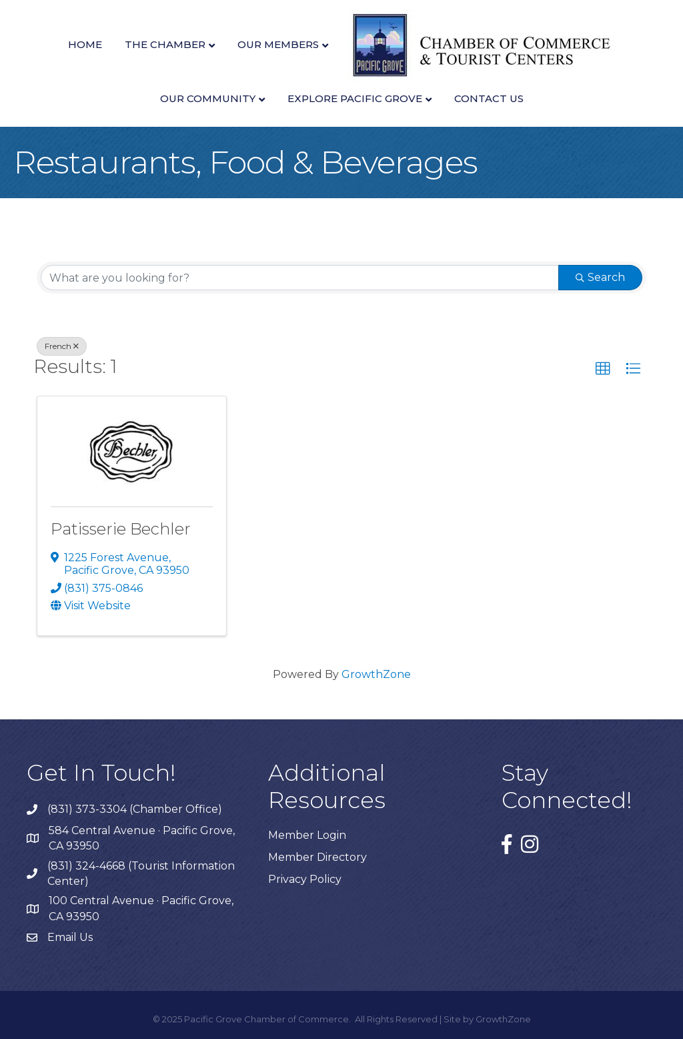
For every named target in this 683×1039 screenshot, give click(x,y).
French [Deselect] (62, 346)
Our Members (278, 44)
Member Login (307, 835)
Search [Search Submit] (600, 277)
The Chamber (165, 44)
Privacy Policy (305, 879)
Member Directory (317, 857)
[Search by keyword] (300, 277)
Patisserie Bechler (121, 529)
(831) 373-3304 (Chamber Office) (134, 809)
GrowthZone (376, 674)
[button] (603, 369)
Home (85, 44)
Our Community (207, 98)
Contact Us (489, 98)
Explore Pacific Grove (354, 98)
